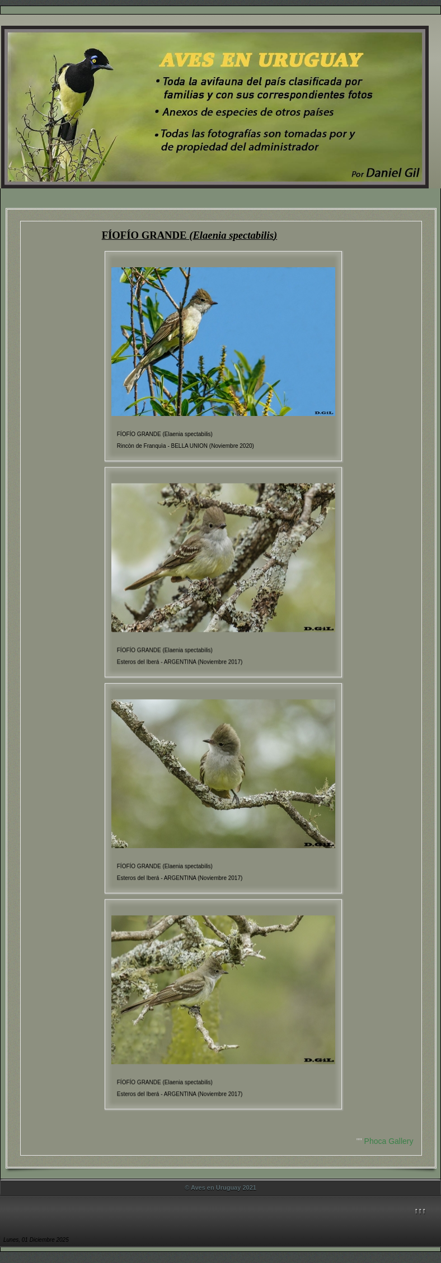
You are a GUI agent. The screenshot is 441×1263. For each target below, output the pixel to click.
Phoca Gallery (389, 1141)
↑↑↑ (420, 1210)
